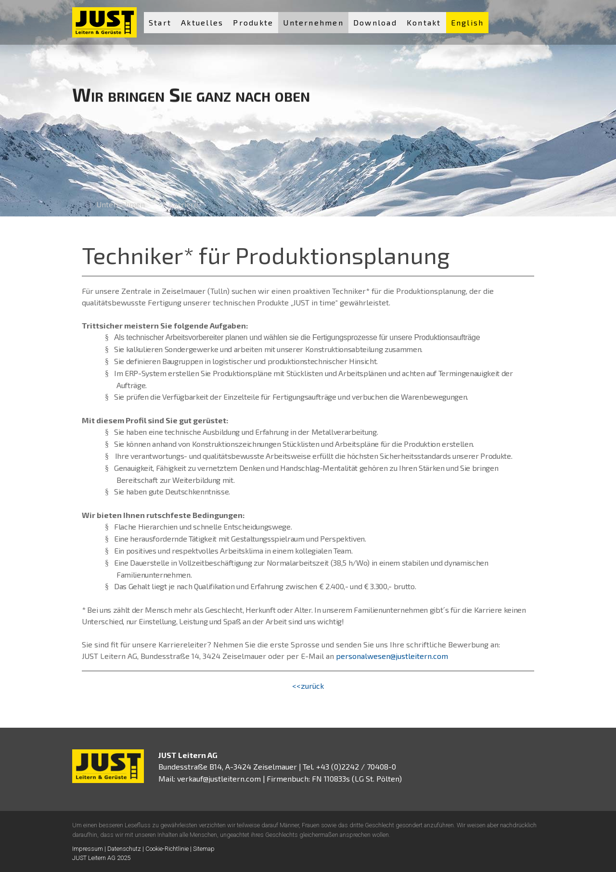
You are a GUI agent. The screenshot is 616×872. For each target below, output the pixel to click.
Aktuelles (202, 22)
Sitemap (204, 848)
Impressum (87, 848)
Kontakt (424, 22)
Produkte (253, 22)
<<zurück (308, 685)
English (467, 22)
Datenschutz (124, 848)
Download (375, 22)
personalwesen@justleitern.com (392, 655)
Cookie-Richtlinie (167, 848)
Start (160, 22)
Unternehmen (313, 22)
